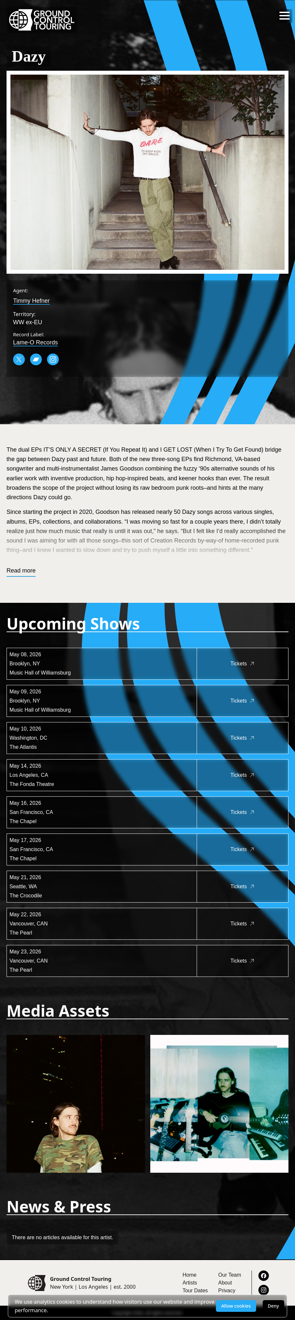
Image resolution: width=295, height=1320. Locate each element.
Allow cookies (236, 1306)
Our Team (229, 1275)
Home (190, 1275)
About (225, 1282)
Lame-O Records (35, 342)
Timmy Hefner (31, 300)
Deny (273, 1306)
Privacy (226, 1290)
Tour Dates (195, 1290)
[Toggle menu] (284, 16)
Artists (190, 1282)
